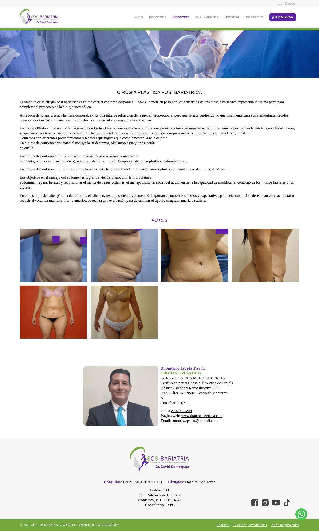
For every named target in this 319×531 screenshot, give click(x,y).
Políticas (223, 525)
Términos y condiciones (250, 525)
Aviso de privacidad (285, 525)
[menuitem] (283, 3)
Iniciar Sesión (284, 3)
